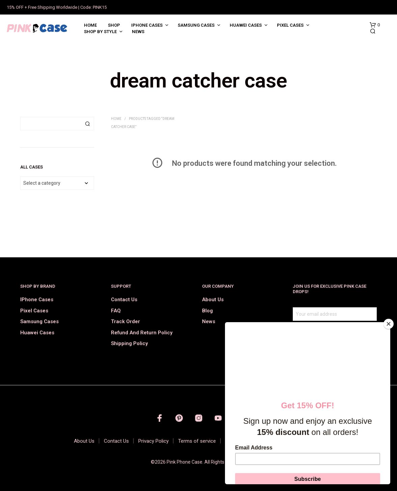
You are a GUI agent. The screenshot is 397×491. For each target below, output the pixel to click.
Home (90, 25)
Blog (207, 311)
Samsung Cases (196, 25)
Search (87, 123)
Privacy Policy (153, 441)
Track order (125, 321)
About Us (213, 299)
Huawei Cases (246, 25)
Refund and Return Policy (141, 333)
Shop (114, 25)
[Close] (389, 324)
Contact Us (124, 299)
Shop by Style (100, 31)
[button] (375, 25)
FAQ (116, 311)
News (138, 31)
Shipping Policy (129, 343)
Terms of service (197, 441)
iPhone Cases (147, 25)
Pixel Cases (290, 25)
